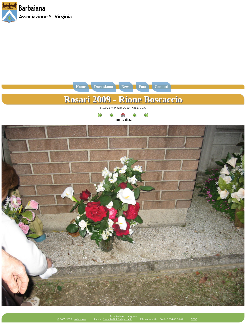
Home (81, 87)
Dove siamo (103, 87)
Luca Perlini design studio (117, 319)
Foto (142, 87)
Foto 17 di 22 (123, 119)
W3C (194, 319)
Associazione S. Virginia (123, 316)
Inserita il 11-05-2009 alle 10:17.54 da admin (123, 108)
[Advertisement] (123, 54)
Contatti (161, 87)
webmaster (80, 319)
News (125, 87)
